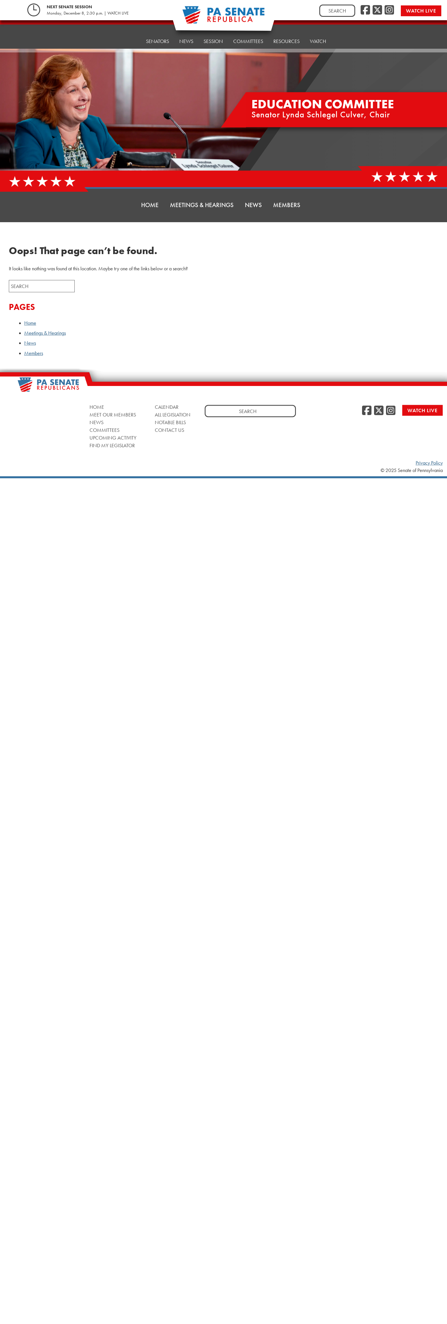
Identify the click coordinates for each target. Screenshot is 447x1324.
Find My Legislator (112, 445)
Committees (104, 430)
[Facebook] (365, 10)
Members (286, 205)
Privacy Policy (429, 463)
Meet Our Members (113, 414)
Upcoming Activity (113, 437)
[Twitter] (377, 10)
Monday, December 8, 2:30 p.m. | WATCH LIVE (88, 13)
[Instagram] (389, 10)
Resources (286, 29)
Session (213, 32)
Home (128, 37)
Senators (157, 35)
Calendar (166, 407)
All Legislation (172, 414)
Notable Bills (170, 422)
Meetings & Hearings (201, 205)
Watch (318, 28)
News (186, 34)
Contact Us (169, 430)
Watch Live (421, 10)
